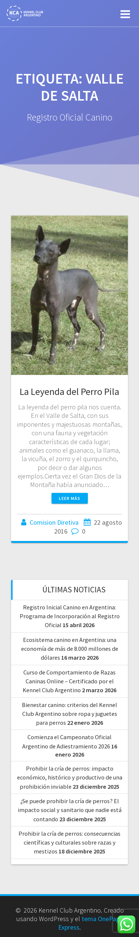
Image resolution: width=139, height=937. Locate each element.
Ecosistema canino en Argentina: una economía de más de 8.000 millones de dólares (69, 649)
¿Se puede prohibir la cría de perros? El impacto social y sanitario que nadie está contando (70, 810)
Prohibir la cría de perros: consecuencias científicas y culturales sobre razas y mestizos (69, 842)
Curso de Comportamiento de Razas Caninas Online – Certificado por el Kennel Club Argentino (69, 681)
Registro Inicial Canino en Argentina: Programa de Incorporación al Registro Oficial (70, 616)
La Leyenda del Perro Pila (69, 391)
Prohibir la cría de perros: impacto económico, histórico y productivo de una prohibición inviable (69, 777)
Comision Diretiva (54, 522)
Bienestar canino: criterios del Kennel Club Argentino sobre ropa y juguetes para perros (69, 714)
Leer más (69, 498)
